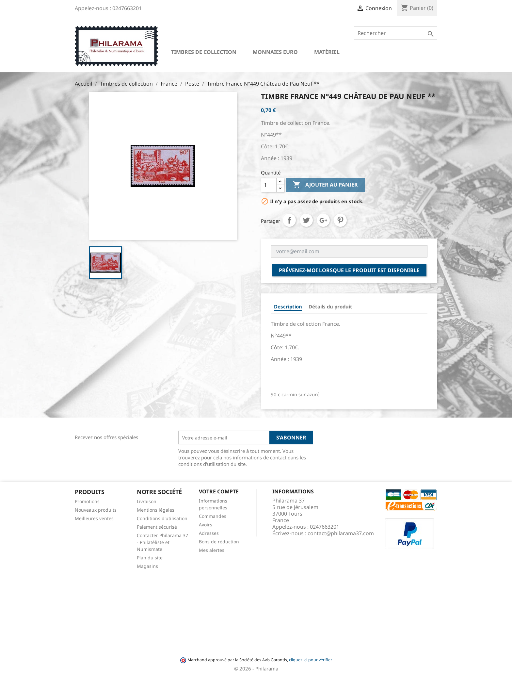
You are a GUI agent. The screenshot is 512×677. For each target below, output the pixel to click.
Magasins (147, 566)
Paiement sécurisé (157, 527)
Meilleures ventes (94, 518)
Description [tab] (288, 306)
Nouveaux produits (96, 510)
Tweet (306, 220)
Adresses (209, 533)
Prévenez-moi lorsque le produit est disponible (349, 270)
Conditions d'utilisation (162, 518)
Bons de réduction (219, 541)
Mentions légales (155, 510)
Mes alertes (211, 550)
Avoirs (205, 524)
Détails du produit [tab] (330, 306)
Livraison (146, 501)
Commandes (212, 516)
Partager (289, 220)
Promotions (87, 501)
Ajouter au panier (325, 185)
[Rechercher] (395, 33)
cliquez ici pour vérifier (310, 660)
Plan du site (150, 557)
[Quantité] (269, 185)
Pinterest (340, 220)
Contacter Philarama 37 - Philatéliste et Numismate (162, 542)
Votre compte (219, 491)
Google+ (323, 220)
